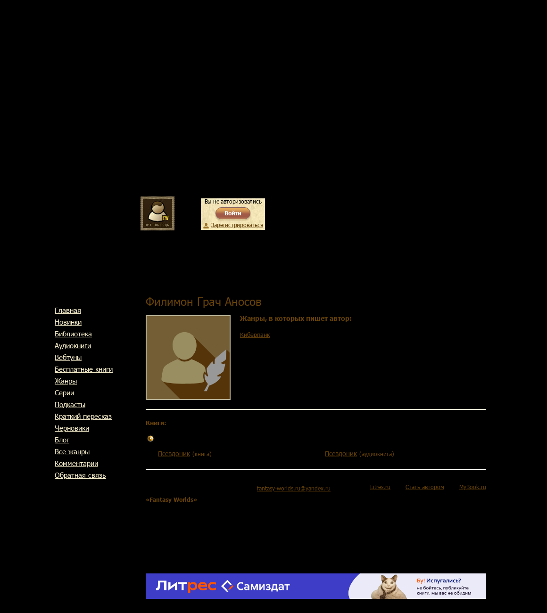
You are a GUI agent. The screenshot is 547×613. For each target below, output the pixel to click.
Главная (68, 310)
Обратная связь (80, 475)
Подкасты (70, 404)
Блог (62, 439)
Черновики (72, 428)
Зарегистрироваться (237, 224)
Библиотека (73, 333)
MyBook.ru (472, 486)
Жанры (66, 380)
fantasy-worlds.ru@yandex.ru (294, 488)
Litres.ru (380, 486)
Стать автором (425, 486)
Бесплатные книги (84, 369)
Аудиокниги (73, 345)
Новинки (68, 322)
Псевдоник (174, 454)
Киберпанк (255, 334)
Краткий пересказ (83, 416)
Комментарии (76, 463)
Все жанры (72, 451)
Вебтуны (68, 357)
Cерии (64, 392)
